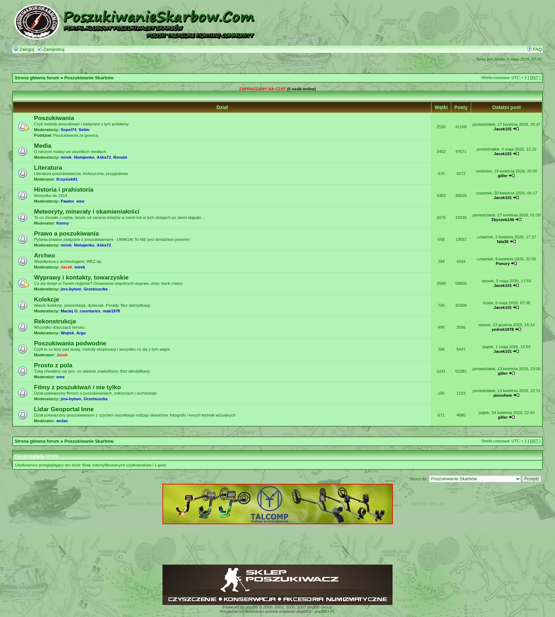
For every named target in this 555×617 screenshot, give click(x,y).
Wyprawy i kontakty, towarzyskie (81, 277)
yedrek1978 (503, 329)
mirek (66, 157)
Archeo (44, 255)
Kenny (62, 223)
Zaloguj (24, 49)
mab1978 (111, 311)
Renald (120, 157)
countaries (90, 311)
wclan (62, 421)
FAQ (534, 49)
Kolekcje (46, 299)
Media (42, 145)
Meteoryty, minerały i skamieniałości (86, 211)
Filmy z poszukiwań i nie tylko (77, 387)
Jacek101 (503, 129)
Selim (84, 130)
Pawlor (67, 201)
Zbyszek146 (502, 219)
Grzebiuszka (96, 289)
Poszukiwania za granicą (75, 135)
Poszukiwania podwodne (70, 343)
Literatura (48, 167)
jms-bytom (71, 289)
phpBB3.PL (325, 611)
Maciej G (69, 311)
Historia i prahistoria (63, 189)
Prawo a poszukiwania (66, 233)
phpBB (252, 607)
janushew (502, 395)
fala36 (503, 241)
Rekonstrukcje (55, 321)
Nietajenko (84, 157)
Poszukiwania (54, 117)
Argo (81, 333)
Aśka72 (104, 157)
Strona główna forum (37, 77)
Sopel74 (68, 130)
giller (503, 176)
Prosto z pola (53, 365)
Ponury (503, 263)
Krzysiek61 (67, 179)
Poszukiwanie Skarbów (89, 77)
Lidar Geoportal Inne (64, 409)
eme (80, 201)
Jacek (66, 267)
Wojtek (67, 333)
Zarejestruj (51, 49)
